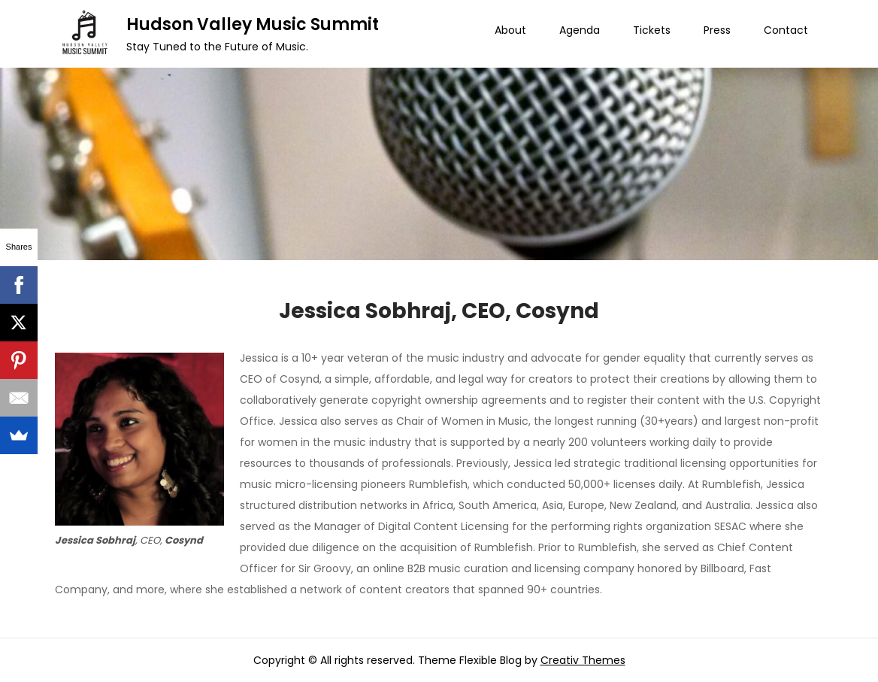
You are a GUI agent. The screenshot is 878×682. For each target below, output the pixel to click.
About (510, 30)
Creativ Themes (582, 660)
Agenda (579, 30)
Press (717, 30)
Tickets (652, 30)
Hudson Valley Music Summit (252, 24)
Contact (786, 30)
